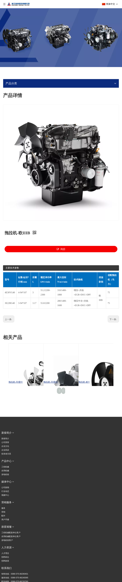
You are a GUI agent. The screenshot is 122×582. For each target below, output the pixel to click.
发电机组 (5, 474)
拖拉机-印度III (51, 382)
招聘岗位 (5, 557)
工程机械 (5, 467)
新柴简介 (5, 438)
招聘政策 (5, 561)
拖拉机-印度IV (16, 382)
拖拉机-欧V (84, 382)
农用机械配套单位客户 (10, 536)
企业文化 (5, 446)
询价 (61, 249)
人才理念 (5, 553)
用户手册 (5, 519)
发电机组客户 (7, 540)
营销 (3, 512)
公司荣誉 (5, 442)
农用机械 (5, 471)
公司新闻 (5, 487)
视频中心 (5, 495)
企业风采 (5, 450)
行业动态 (5, 491)
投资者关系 (6, 454)
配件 (3, 516)
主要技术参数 (12, 268)
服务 (3, 508)
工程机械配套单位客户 (10, 532)
